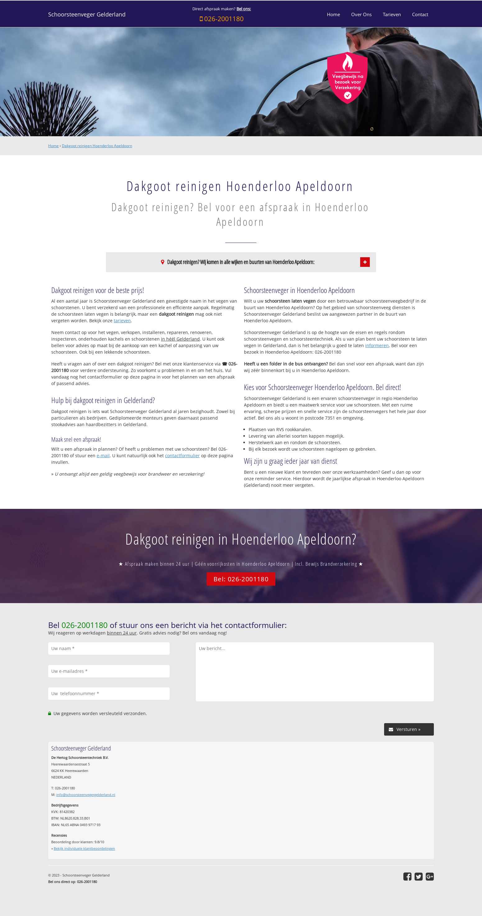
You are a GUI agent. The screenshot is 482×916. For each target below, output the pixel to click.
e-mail (103, 455)
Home (53, 145)
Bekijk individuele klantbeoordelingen (84, 848)
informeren (377, 345)
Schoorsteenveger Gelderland (87, 14)
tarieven (122, 320)
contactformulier (182, 455)
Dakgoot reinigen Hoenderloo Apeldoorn (97, 145)
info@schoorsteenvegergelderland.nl (85, 794)
